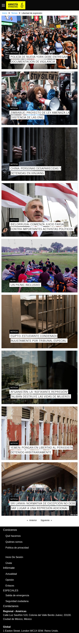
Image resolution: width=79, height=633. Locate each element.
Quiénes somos (13, 542)
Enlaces (9, 585)
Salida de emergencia (17, 595)
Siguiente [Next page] (45, 520)
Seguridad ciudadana (17, 601)
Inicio (4, 13)
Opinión (9, 580)
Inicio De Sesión (14, 557)
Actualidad (11, 574)
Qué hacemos (13, 536)
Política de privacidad (17, 547)
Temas (14, 13)
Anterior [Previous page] (33, 520)
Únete (8, 563)
